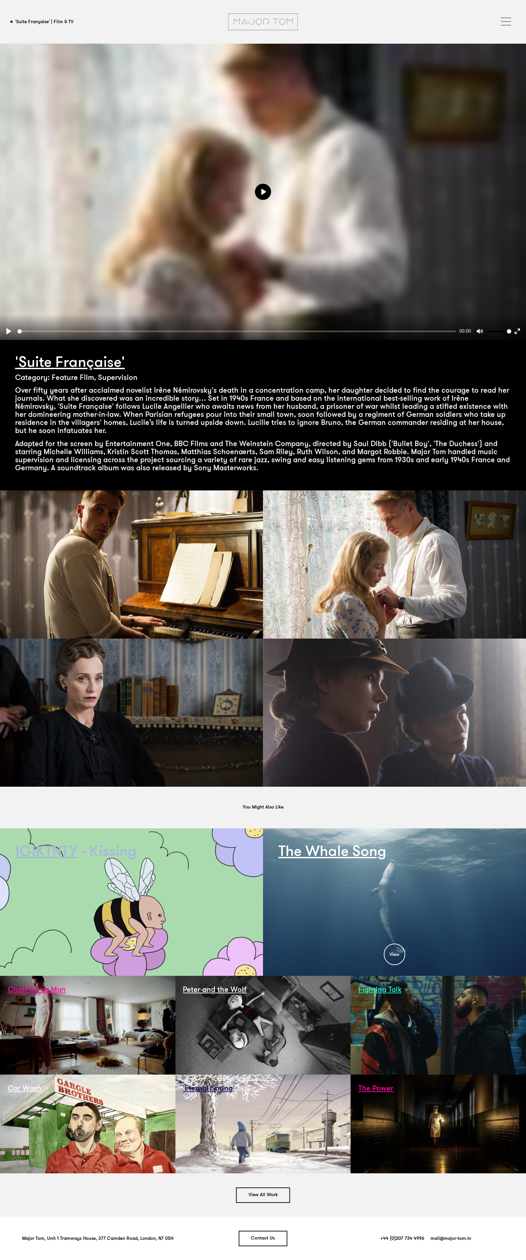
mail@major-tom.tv (450, 1238)
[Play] (8, 331)
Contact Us (263, 1238)
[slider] (236, 331)
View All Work (263, 1195)
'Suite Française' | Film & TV (44, 21)
